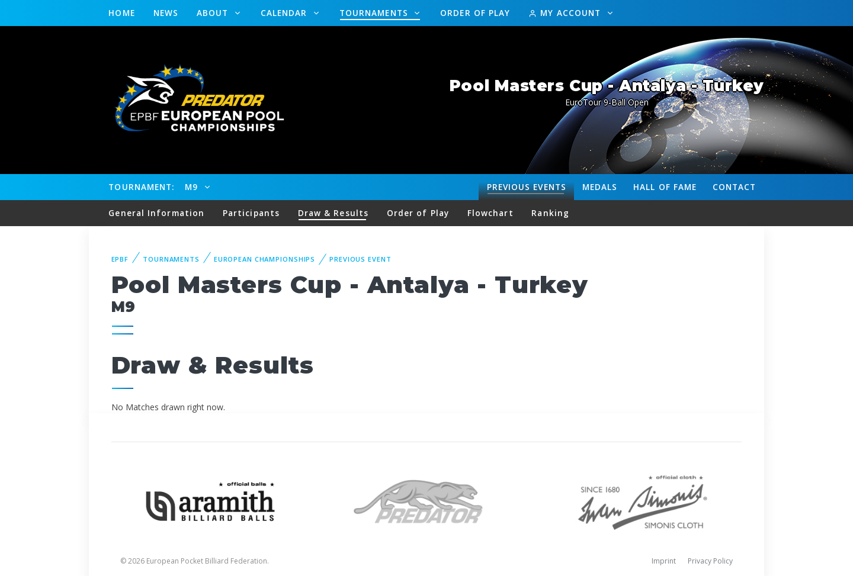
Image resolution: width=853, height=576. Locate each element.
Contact (734, 186)
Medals (600, 186)
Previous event (360, 259)
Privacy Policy (710, 561)
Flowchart (490, 212)
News (165, 12)
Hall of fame (665, 186)
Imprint (664, 561)
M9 (193, 186)
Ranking (550, 212)
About (214, 12)
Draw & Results (333, 212)
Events (526, 187)
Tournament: (141, 186)
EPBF (120, 259)
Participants (251, 212)
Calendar (285, 12)
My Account (566, 12)
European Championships (264, 259)
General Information (156, 212)
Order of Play (475, 12)
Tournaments (375, 12)
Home (121, 12)
